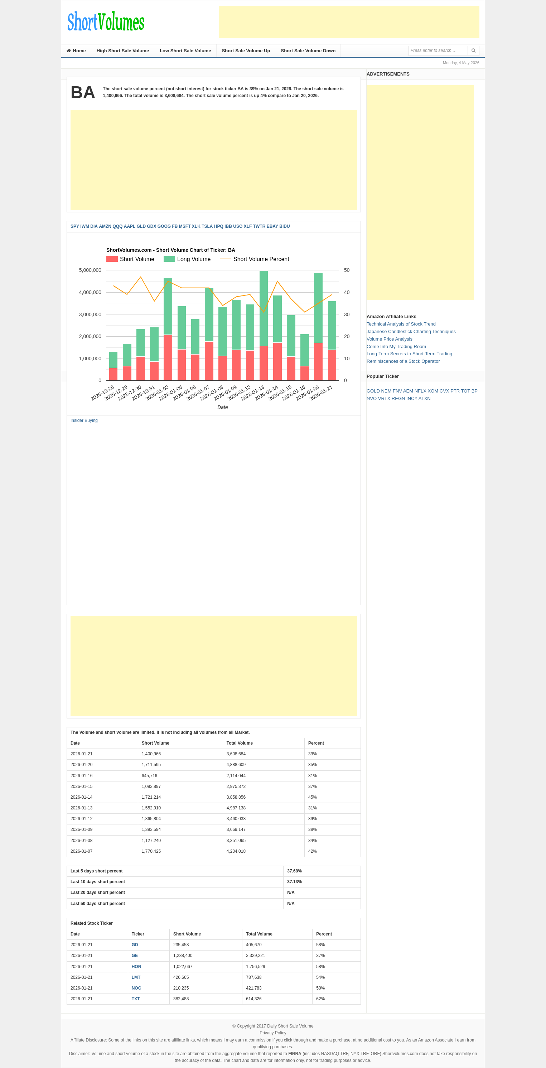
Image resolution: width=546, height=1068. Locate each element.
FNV (397, 391)
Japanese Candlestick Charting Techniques (411, 331)
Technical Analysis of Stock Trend (401, 324)
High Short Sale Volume (123, 50)
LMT (136, 977)
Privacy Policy (273, 1032)
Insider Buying (84, 420)
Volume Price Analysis (389, 339)
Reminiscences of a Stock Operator (403, 361)
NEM (386, 391)
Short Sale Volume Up (246, 50)
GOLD (373, 391)
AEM (408, 391)
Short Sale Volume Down (308, 50)
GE (135, 955)
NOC (136, 988)
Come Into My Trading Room (396, 346)
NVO (372, 398)
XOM (433, 391)
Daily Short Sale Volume (290, 1026)
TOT (465, 391)
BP (475, 391)
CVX (444, 391)
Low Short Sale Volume (185, 50)
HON (136, 966)
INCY (411, 398)
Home (76, 50)
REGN (398, 398)
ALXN (425, 398)
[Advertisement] (349, 22)
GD (135, 944)
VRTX (384, 398)
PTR (455, 391)
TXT (136, 998)
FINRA (294, 1053)
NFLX (420, 391)
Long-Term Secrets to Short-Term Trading (409, 353)
